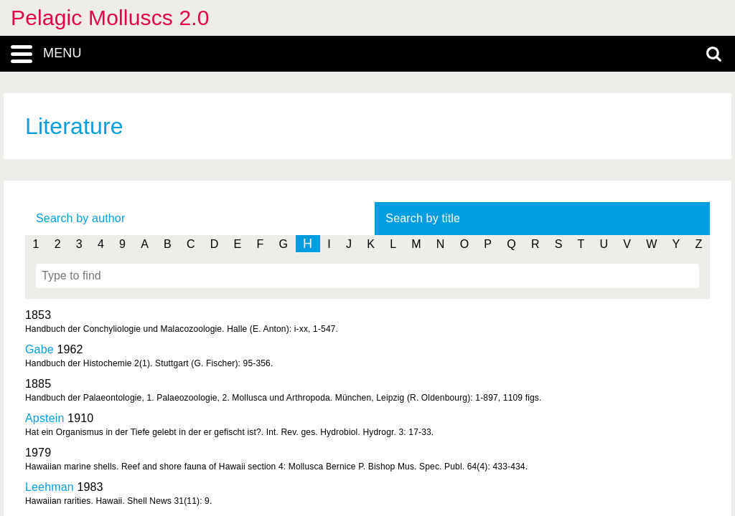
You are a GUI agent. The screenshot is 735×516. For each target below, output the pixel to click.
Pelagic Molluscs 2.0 (110, 17)
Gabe (39, 349)
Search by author (80, 218)
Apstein (45, 418)
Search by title (422, 218)
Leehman (49, 487)
